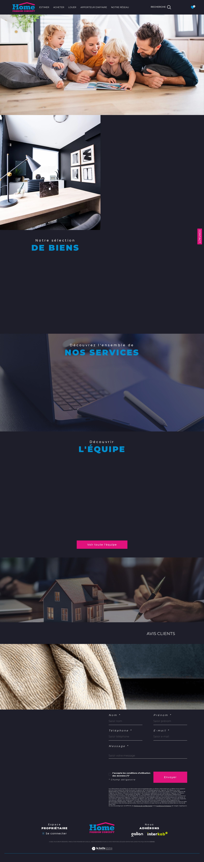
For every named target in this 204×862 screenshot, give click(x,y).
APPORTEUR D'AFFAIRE (93, 7)
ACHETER (58, 7)
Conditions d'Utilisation (163, 806)
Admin (127, 841)
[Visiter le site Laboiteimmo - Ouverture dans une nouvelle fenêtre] (102, 851)
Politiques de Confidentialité (143, 806)
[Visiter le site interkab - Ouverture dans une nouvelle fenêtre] (157, 833)
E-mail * (161, 730)
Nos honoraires (96, 841)
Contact (199, 236)
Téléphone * (120, 730)
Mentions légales (118, 841)
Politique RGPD (143, 841)
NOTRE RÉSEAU (120, 7)
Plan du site (107, 841)
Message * (119, 746)
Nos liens (134, 841)
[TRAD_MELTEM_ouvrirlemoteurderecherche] (161, 7)
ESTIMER (44, 7)
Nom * (115, 715)
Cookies (152, 841)
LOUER (72, 7)
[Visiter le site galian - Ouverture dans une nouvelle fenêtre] (137, 834)
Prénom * (162, 715)
